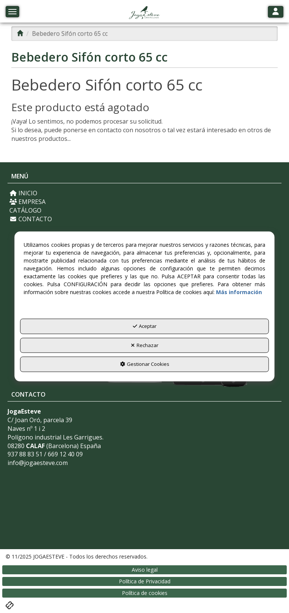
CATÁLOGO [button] (25, 210)
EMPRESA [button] (27, 202)
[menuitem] (144, 193)
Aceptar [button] (145, 326)
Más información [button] (239, 292)
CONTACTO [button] (30, 219)
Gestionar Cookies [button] (144, 364)
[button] (144, 13)
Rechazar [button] (144, 345)
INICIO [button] (23, 193)
